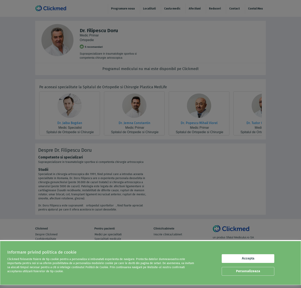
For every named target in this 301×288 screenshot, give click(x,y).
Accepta (248, 258)
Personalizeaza (248, 271)
